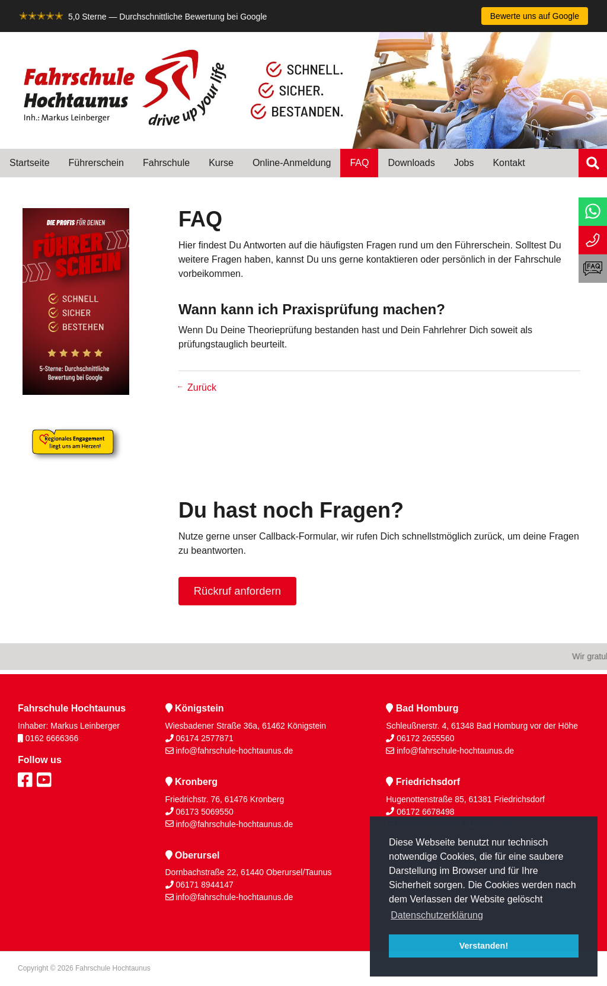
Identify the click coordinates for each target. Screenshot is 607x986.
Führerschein (96, 163)
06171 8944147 (204, 884)
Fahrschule (166, 163)
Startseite (29, 163)
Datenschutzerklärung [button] (437, 915)
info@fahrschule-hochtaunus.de (234, 750)
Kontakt (509, 163)
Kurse (221, 163)
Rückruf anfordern (237, 591)
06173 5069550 (204, 811)
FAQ (359, 163)
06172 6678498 (425, 811)
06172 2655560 (425, 738)
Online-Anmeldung (292, 163)
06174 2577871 (204, 738)
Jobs (464, 163)
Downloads (411, 163)
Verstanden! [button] (483, 945)
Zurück (201, 387)
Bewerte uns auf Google (534, 16)
